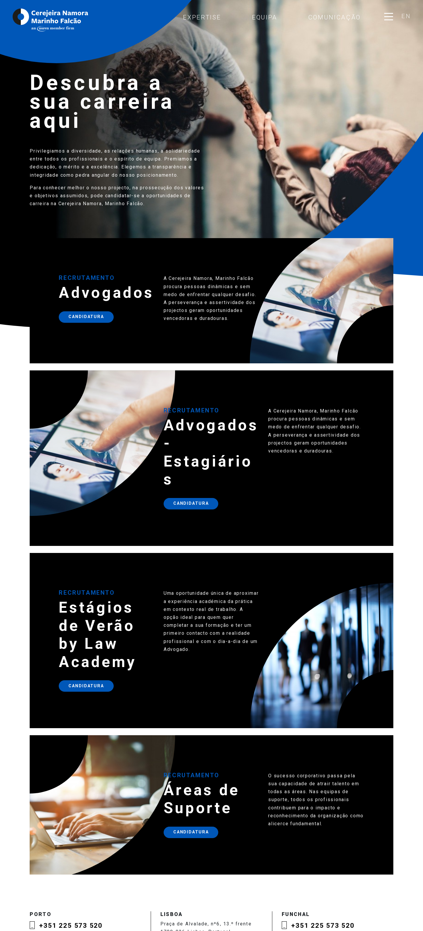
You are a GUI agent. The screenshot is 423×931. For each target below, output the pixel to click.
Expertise (202, 17)
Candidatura (86, 324)
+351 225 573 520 (71, 925)
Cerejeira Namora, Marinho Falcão (51, 20)
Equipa (264, 17)
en (405, 16)
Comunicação (334, 17)
